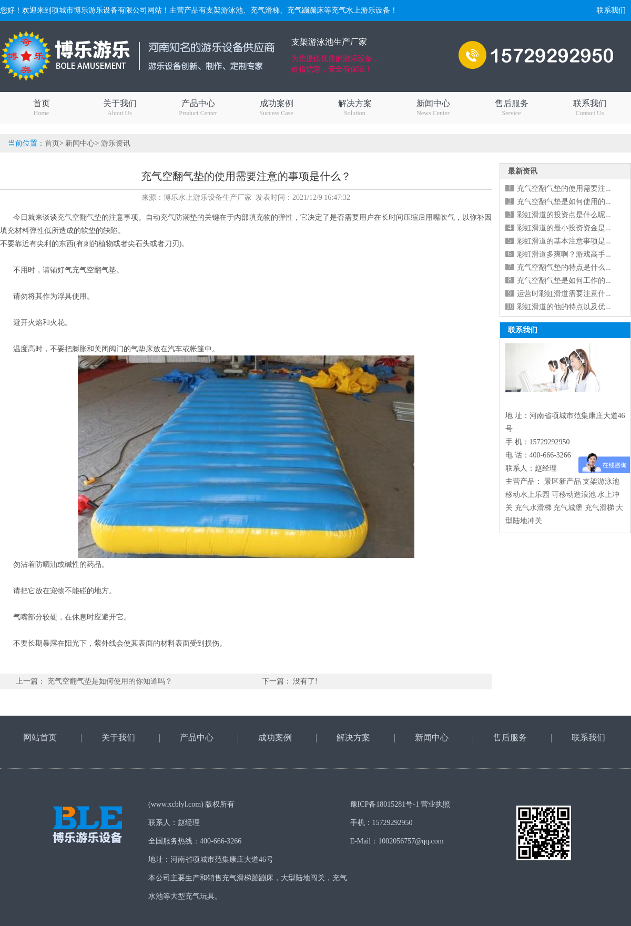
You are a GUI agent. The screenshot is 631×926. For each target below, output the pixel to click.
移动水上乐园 (527, 494)
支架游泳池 (601, 481)
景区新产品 (562, 481)
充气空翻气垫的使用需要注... (564, 188)
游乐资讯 (115, 143)
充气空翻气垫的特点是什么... (564, 267)
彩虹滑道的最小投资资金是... (564, 228)
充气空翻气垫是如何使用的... (564, 202)
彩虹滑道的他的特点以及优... (564, 307)
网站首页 (40, 737)
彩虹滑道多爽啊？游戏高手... (564, 254)
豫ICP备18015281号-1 (384, 804)
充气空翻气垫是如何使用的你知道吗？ (109, 681)
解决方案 (355, 108)
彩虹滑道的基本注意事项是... (564, 241)
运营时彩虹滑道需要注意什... (564, 294)
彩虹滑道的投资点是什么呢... (564, 215)
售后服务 (511, 108)
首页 (41, 108)
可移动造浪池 (574, 494)
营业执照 (435, 804)
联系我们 (611, 10)
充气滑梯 (599, 508)
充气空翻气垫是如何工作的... (564, 280)
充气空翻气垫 (79, 217)
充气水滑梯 (533, 508)
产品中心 (198, 108)
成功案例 (276, 108)
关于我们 (119, 108)
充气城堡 (568, 508)
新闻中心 (433, 108)
